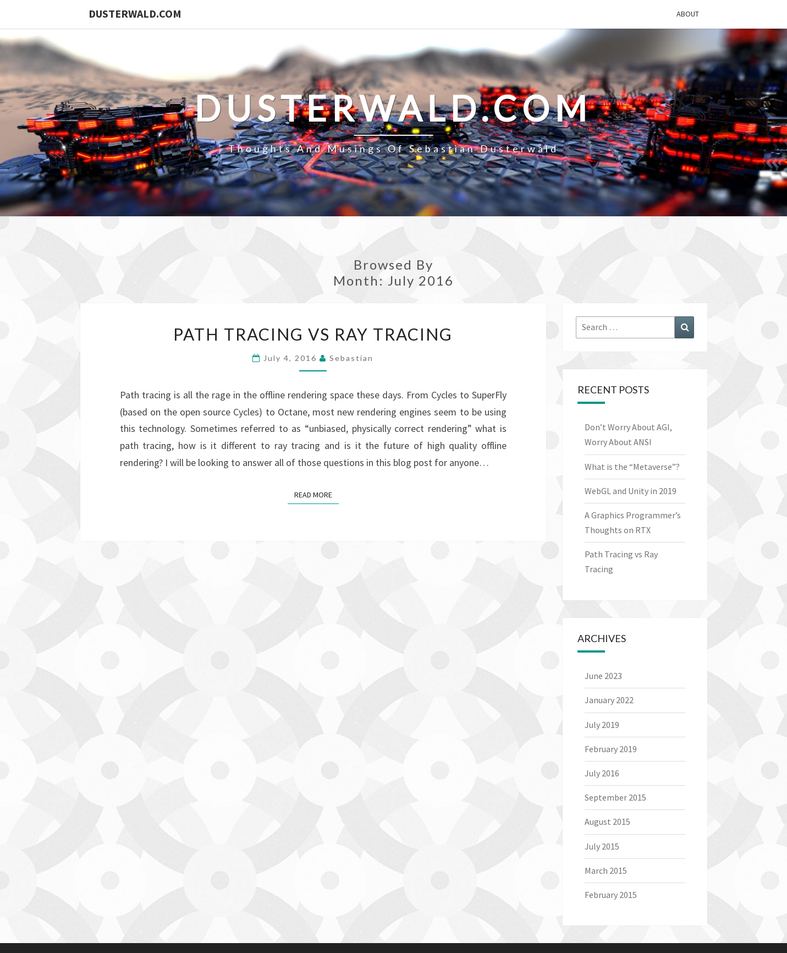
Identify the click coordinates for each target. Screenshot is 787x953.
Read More (316, 494)
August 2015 (607, 821)
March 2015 (606, 870)
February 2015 (611, 894)
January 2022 (609, 699)
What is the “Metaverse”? (632, 466)
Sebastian (351, 358)
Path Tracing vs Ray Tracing (313, 334)
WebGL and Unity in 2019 (630, 490)
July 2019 (602, 724)
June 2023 (603, 675)
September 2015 (615, 797)
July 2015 (602, 846)
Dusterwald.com (135, 13)
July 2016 (602, 773)
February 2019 (611, 748)
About (687, 14)
